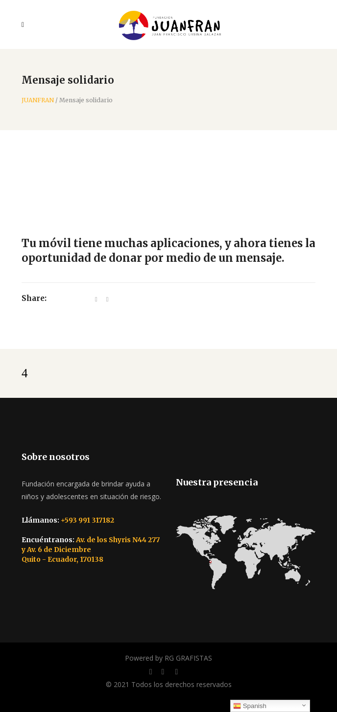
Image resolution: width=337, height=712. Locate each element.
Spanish (249, 706)
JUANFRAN (38, 100)
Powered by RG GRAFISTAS (168, 658)
